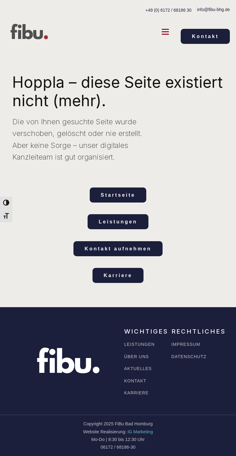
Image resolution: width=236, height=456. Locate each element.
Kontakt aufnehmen (118, 248)
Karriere (118, 275)
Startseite (118, 195)
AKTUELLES (138, 368)
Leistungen (118, 221)
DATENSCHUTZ (188, 356)
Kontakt (205, 36)
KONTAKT (135, 381)
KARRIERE (136, 393)
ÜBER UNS (136, 356)
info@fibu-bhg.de (213, 9)
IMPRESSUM (185, 344)
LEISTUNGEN (139, 344)
